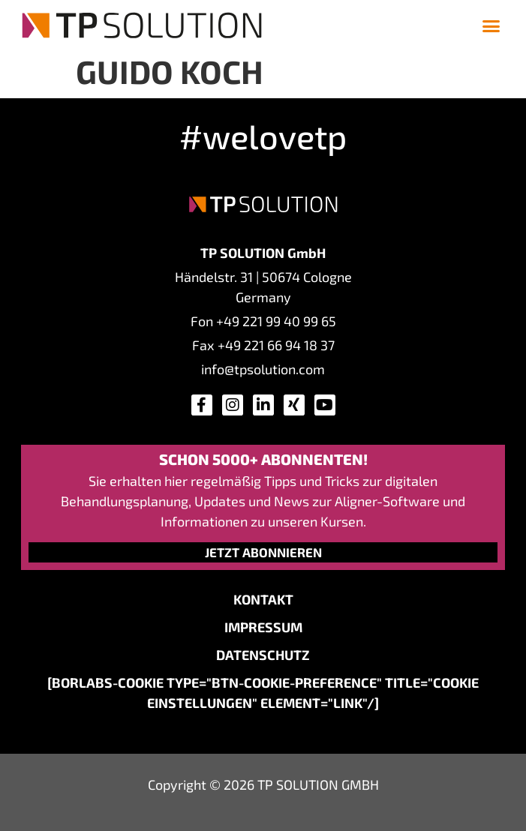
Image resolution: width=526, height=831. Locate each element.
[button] (490, 25)
